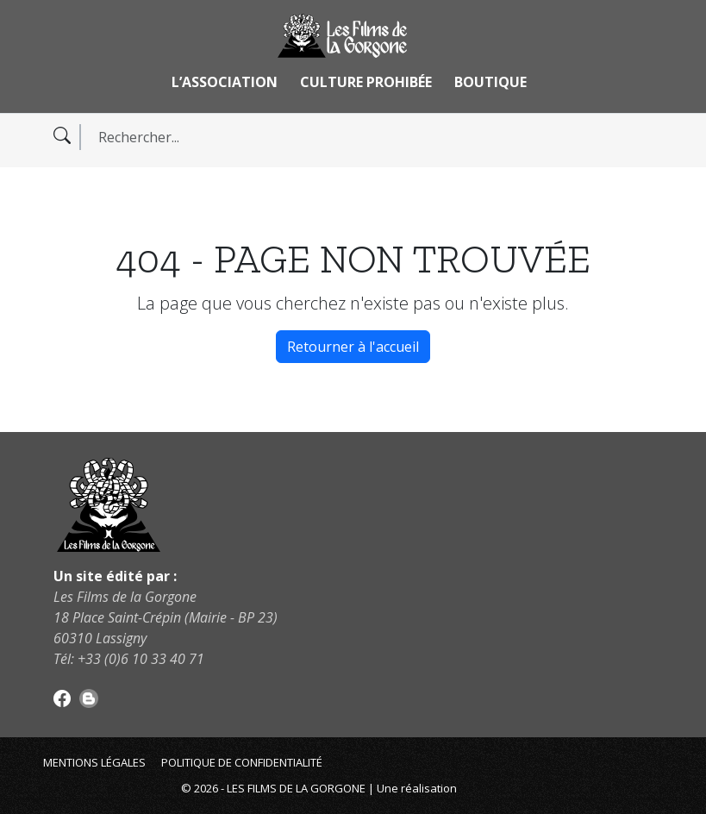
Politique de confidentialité (241, 762)
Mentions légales (94, 762)
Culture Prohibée (366, 81)
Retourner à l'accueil (353, 346)
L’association (225, 81)
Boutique (490, 81)
